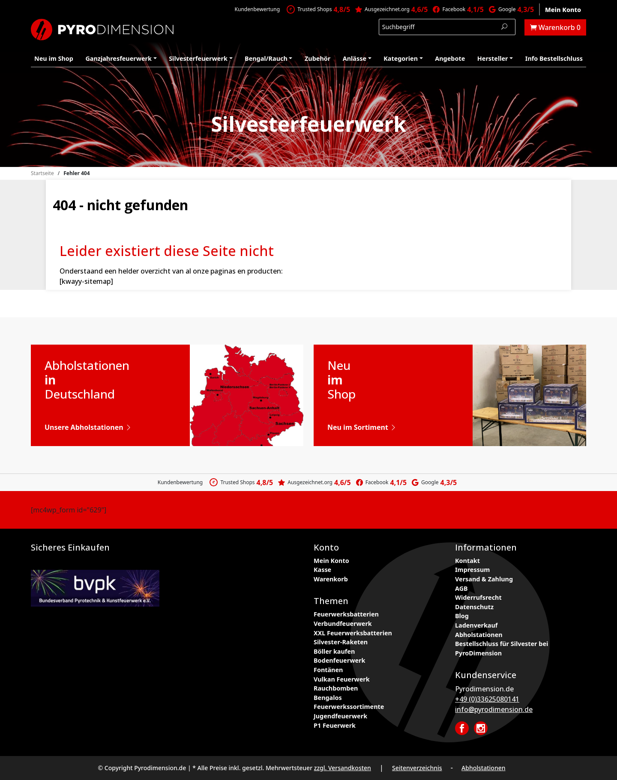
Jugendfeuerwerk (340, 716)
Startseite (42, 173)
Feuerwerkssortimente (349, 707)
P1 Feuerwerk (335, 725)
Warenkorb (331, 579)
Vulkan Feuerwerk (342, 679)
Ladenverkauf (476, 625)
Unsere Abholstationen (88, 427)
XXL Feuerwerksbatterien (353, 633)
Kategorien (400, 58)
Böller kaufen (334, 651)
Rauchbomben (336, 688)
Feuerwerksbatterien (346, 614)
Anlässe (354, 58)
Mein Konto (563, 10)
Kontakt (467, 561)
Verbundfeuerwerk (343, 623)
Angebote (450, 58)
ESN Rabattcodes (289, 562)
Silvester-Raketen (341, 642)
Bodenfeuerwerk (339, 660)
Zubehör (317, 58)
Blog (462, 616)
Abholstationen (479, 635)
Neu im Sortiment (362, 427)
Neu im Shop (53, 58)
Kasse (322, 570)
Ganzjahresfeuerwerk (118, 58)
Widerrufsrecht (478, 597)
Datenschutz (474, 607)
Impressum (472, 570)
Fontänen (328, 670)
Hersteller (492, 58)
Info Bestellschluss (554, 58)
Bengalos (328, 698)
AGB (461, 588)
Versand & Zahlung (484, 579)
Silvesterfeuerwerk (198, 58)
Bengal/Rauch (266, 58)
